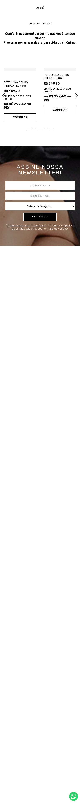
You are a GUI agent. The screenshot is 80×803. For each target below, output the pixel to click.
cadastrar (40, 241)
